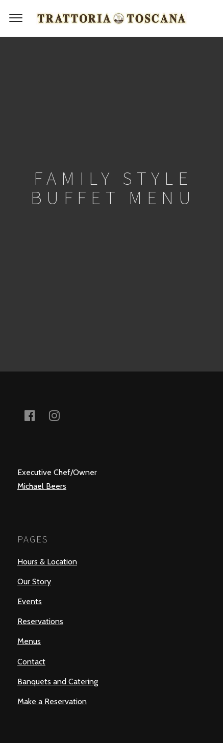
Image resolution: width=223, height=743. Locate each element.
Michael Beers (41, 486)
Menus (29, 641)
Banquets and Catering (57, 681)
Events (29, 601)
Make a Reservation (52, 701)
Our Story (34, 581)
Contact (31, 661)
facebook (36, 415)
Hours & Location (47, 561)
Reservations (40, 621)
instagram (60, 415)
